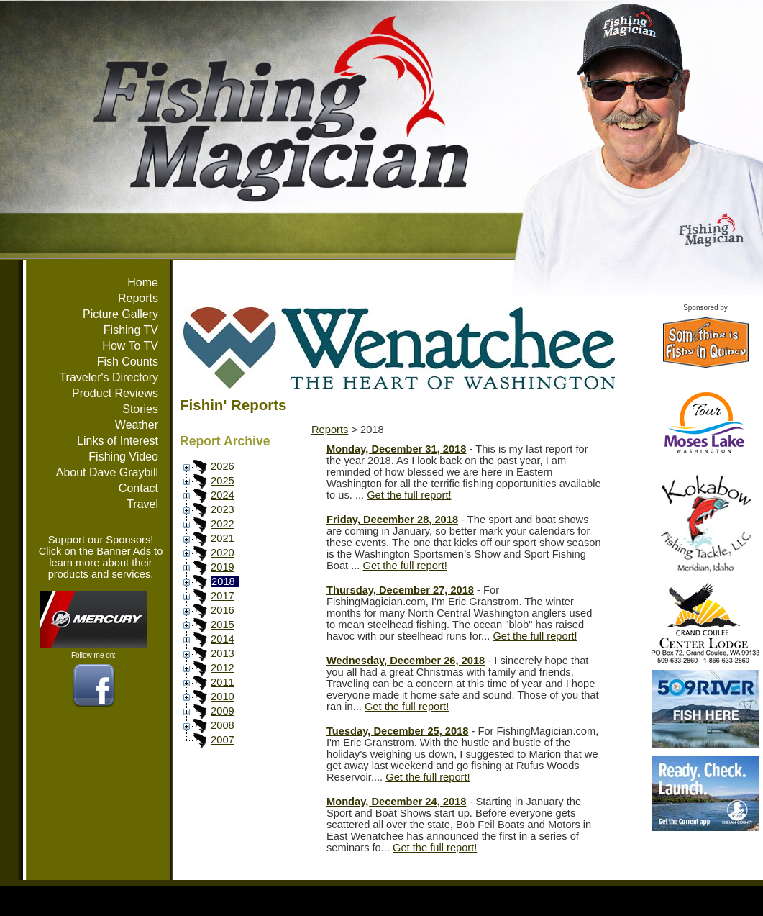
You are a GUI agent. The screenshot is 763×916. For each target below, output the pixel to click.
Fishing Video (123, 456)
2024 (222, 495)
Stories (140, 409)
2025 (222, 480)
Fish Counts (127, 361)
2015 (222, 624)
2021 (222, 538)
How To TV (130, 346)
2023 (222, 509)
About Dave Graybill (107, 472)
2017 (222, 596)
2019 (222, 567)
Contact (138, 488)
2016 (222, 610)
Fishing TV (131, 330)
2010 (222, 696)
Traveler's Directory (108, 377)
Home (142, 282)
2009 (222, 711)
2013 (222, 653)
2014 (222, 639)
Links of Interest (117, 441)
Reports (138, 298)
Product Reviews (115, 393)
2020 (222, 552)
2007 (222, 739)
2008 (222, 725)
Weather (136, 425)
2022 (222, 524)
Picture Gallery (120, 314)
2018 (223, 581)
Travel (142, 504)
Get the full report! (409, 495)
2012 (222, 668)
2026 (222, 466)
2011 (222, 682)
